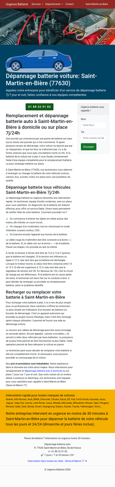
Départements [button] (53, 4)
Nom (83, 119)
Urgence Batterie (17, 4)
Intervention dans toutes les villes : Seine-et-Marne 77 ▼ (57, 461)
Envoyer (88, 147)
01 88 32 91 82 (39, 106)
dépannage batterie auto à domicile (43, 370)
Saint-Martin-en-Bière (97, 4)
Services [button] (36, 4)
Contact (69, 4)
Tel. (83, 131)
